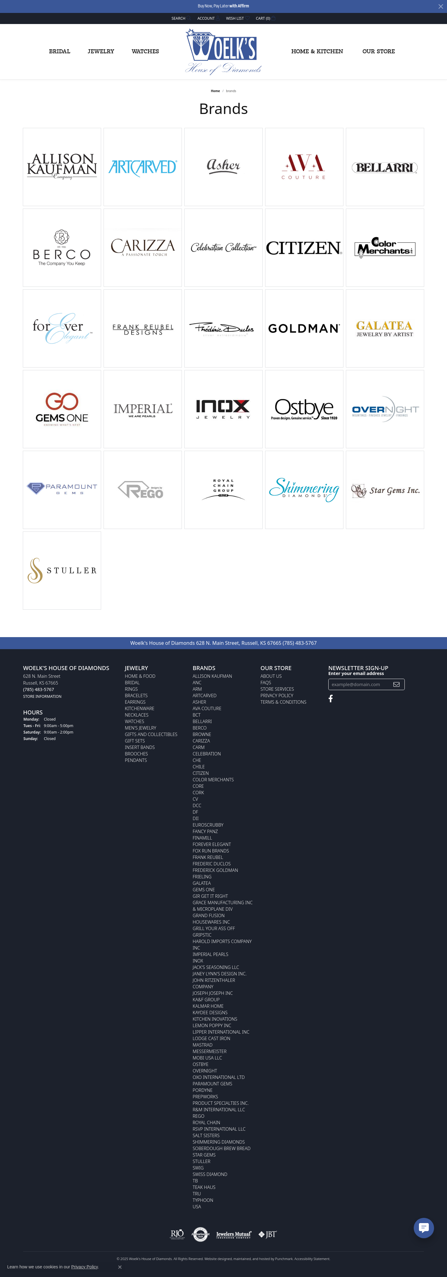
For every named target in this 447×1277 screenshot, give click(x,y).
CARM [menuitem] (199, 747)
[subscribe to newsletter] (396, 684)
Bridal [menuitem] (132, 682)
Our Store (379, 52)
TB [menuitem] (195, 1181)
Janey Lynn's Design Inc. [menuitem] (220, 974)
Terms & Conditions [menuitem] (283, 702)
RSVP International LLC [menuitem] (219, 1129)
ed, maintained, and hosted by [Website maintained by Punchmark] (251, 1258)
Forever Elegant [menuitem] (212, 844)
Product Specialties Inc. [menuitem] (221, 1103)
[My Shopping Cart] (266, 18)
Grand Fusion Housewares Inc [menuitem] (211, 919)
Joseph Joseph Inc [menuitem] (213, 993)
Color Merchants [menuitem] (213, 780)
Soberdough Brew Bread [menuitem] (222, 1148)
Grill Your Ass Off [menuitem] (214, 928)
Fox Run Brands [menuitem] (211, 851)
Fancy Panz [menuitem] (205, 831)
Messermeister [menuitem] (210, 1051)
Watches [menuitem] (134, 721)
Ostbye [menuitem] (200, 1064)
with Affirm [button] (239, 6)
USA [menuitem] (197, 1207)
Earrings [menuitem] (135, 702)
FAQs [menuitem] (265, 682)
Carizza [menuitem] (201, 741)
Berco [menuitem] (200, 728)
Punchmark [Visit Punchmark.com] (284, 1258)
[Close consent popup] (120, 1267)
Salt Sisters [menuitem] (206, 1135)
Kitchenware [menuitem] (139, 708)
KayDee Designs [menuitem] (210, 1012)
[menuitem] (177, 1234)
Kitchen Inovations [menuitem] (215, 1019)
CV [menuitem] (195, 799)
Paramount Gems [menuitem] (212, 1084)
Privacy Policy (84, 1266)
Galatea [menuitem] (202, 883)
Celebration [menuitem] (207, 754)
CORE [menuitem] (198, 786)
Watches (145, 52)
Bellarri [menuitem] (202, 721)
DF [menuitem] (195, 812)
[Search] (181, 18)
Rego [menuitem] (198, 1116)
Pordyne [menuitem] (202, 1090)
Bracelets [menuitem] (136, 695)
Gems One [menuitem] (204, 890)
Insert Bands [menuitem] (140, 747)
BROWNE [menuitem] (202, 734)
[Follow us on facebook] (330, 698)
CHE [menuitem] (197, 760)
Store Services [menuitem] (277, 689)
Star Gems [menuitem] (204, 1155)
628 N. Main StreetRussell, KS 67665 (42, 686)
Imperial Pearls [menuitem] (210, 954)
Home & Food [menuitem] (140, 676)
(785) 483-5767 (300, 643)
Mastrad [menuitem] (202, 1045)
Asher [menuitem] (199, 702)
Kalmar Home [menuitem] (208, 1006)
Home (215, 91)
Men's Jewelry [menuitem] (140, 728)
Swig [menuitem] (198, 1168)
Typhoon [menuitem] (203, 1200)
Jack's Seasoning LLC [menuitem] (216, 967)
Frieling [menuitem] (202, 877)
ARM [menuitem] (197, 689)
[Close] (440, 6)
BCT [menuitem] (197, 715)
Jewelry (101, 52)
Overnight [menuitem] (205, 1071)
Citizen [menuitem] (201, 773)
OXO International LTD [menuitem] (219, 1077)
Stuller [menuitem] (201, 1161)
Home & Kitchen (317, 52)
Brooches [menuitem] (136, 754)
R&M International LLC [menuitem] (219, 1109)
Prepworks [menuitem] (205, 1097)
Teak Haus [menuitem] (204, 1187)
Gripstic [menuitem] (202, 935)
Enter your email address (356, 673)
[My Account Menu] (208, 18)
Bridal (59, 52)
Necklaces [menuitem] (137, 715)
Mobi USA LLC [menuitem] (207, 1058)
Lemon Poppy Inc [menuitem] (212, 1025)
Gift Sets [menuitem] (135, 741)
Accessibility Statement (312, 1258)
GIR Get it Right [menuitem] (210, 896)
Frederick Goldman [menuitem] (215, 870)
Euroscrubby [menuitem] (208, 825)
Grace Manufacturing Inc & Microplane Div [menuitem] (222, 906)
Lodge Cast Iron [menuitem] (211, 1038)
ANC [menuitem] (197, 682)
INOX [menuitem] (198, 961)
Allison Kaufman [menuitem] (212, 676)
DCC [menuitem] (197, 805)
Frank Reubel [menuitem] (208, 857)
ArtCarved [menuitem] (205, 695)
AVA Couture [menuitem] (207, 708)
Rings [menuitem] (131, 689)
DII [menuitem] (196, 818)
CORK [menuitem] (198, 792)
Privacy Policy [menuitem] (276, 695)
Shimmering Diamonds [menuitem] (219, 1142)
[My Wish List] (237, 18)
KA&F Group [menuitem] (206, 999)
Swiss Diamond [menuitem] (210, 1174)
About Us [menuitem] (271, 676)
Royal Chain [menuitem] (206, 1122)
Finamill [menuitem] (202, 838)
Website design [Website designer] (216, 1258)
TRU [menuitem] (197, 1194)
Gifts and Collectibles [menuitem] (151, 734)
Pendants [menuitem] (136, 760)
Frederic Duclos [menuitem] (212, 864)
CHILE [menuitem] (199, 767)
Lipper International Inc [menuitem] (221, 1032)
